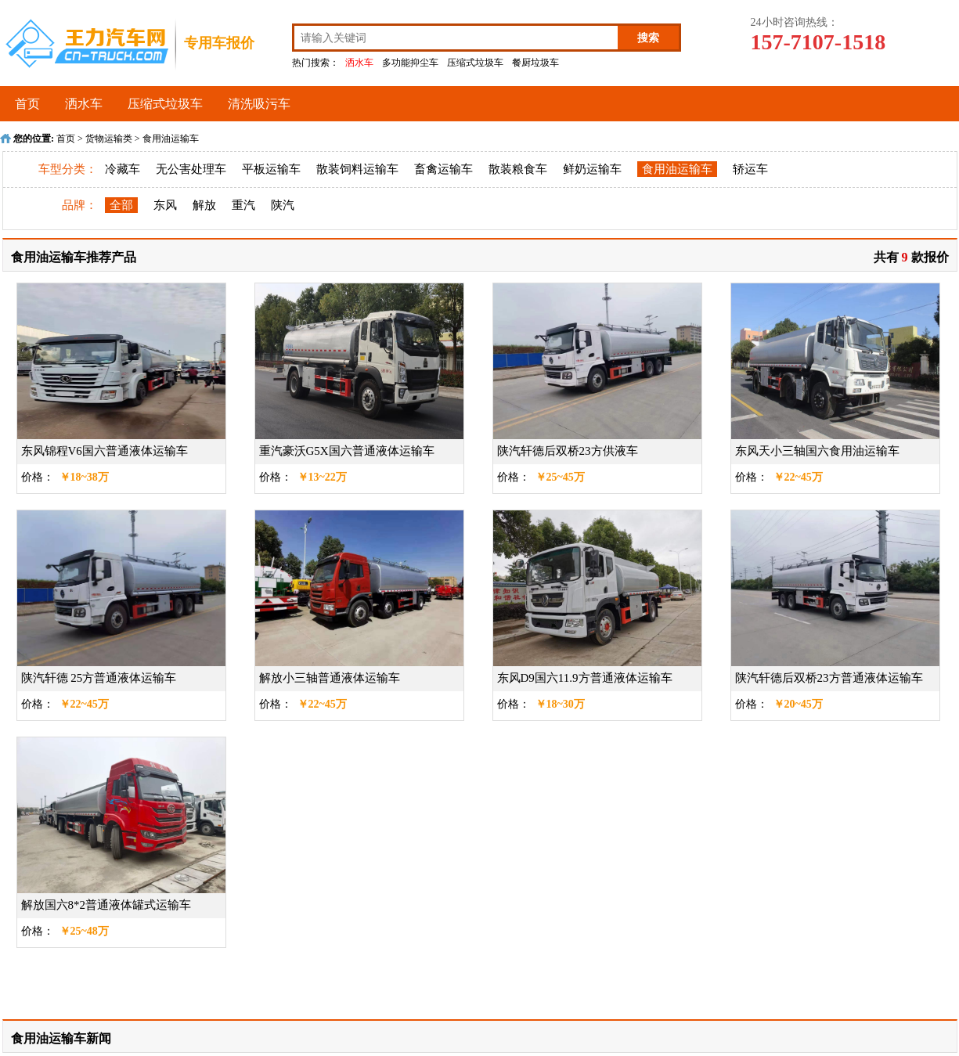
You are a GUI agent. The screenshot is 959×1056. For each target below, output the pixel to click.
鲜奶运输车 (592, 169)
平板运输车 (271, 169)
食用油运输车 (170, 138)
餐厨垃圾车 (535, 62)
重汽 (243, 205)
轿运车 (750, 169)
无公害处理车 (191, 169)
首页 (27, 103)
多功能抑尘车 (410, 62)
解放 (204, 205)
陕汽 (282, 205)
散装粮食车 (518, 169)
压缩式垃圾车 (475, 62)
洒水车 (359, 62)
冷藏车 (122, 169)
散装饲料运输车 (357, 169)
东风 (165, 205)
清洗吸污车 (259, 103)
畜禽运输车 (443, 169)
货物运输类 (108, 138)
